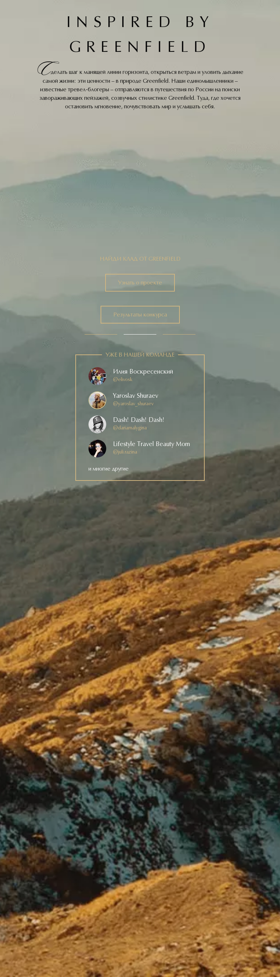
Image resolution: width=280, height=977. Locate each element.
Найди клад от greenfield (140, 259)
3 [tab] (179, 334)
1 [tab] (101, 334)
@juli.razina (125, 452)
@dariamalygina (130, 428)
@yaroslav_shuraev (133, 404)
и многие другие (108, 469)
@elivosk (123, 379)
